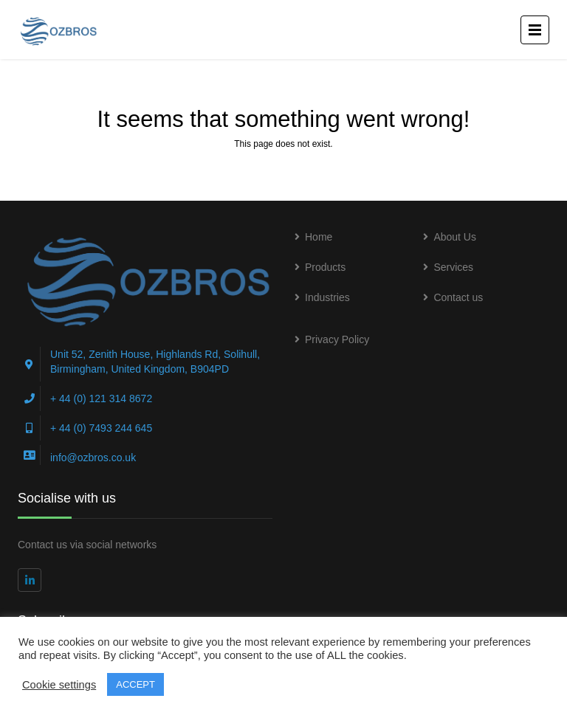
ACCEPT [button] (135, 684)
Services (453, 267)
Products (325, 267)
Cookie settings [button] (59, 685)
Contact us (458, 297)
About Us (454, 237)
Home (318, 237)
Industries (327, 297)
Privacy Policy (337, 339)
